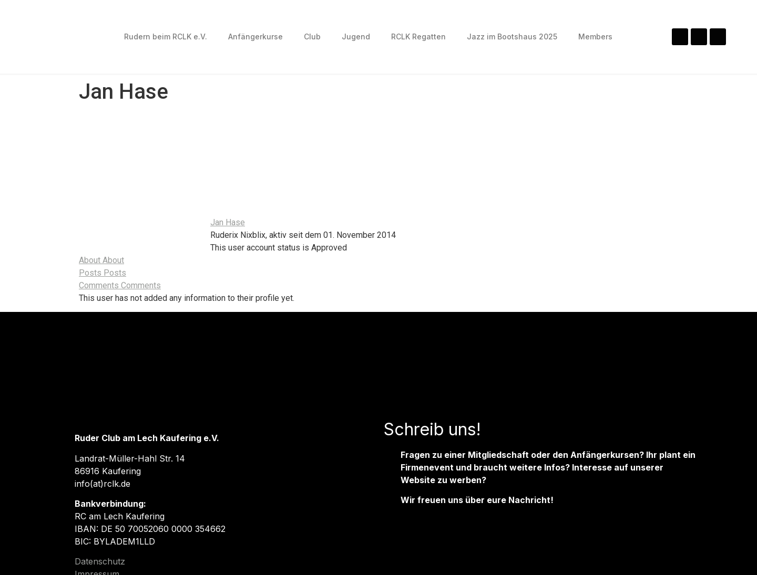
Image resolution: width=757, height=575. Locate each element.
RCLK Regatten (418, 36)
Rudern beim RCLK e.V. (165, 36)
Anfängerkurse (255, 36)
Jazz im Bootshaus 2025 (512, 36)
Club (312, 36)
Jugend (356, 36)
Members (595, 36)
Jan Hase (227, 222)
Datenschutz (100, 561)
